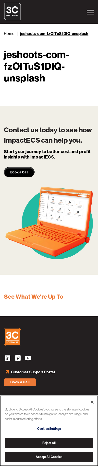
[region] (49, 430)
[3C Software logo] (12, 19)
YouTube (28, 359)
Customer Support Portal (33, 372)
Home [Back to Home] (9, 33)
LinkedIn (7, 359)
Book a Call (20, 382)
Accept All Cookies (49, 457)
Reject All (49, 443)
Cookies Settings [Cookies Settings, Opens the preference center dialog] (49, 429)
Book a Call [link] (19, 172)
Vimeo (18, 359)
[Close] (92, 402)
